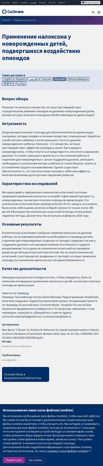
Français (42, 2)
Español (24, 2)
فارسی (33, 2)
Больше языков (90, 2)
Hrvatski (52, 2)
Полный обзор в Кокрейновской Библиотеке (22, 376)
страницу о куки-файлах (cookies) (67, 451)
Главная (6, 20)
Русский (5, 2)
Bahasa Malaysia (78, 79)
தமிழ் (21, 83)
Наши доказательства (25, 20)
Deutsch (61, 2)
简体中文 (9, 83)
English (15, 2)
